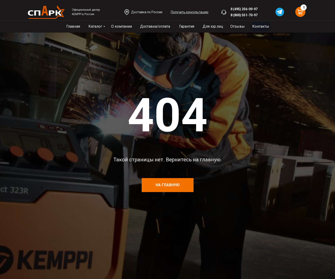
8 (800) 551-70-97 (244, 15)
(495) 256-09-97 (245, 9)
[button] (189, 12)
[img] (46, 12)
